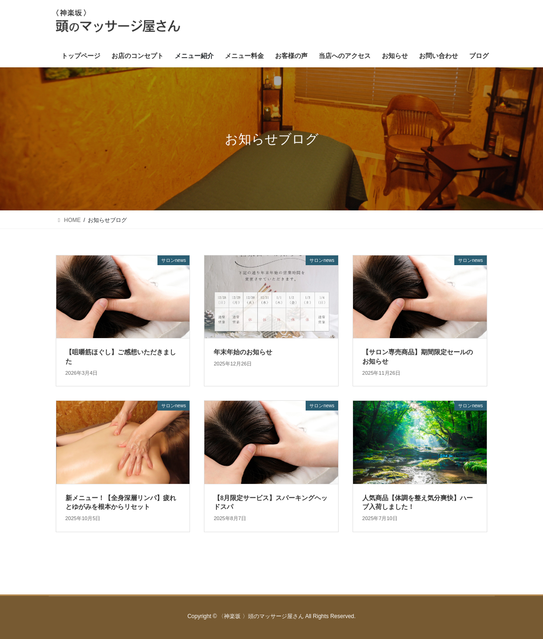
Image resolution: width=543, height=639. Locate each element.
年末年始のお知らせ (243, 352)
